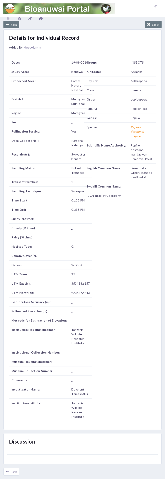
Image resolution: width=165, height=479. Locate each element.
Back (13, 24)
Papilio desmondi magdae (137, 131)
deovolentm (32, 47)
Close (154, 24)
